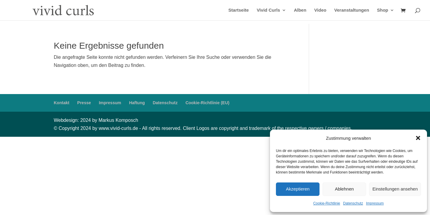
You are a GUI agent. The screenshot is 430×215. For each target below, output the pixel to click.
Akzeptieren (297, 188)
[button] (418, 138)
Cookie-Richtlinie (326, 203)
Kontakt (61, 102)
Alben (300, 10)
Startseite (238, 10)
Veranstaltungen (351, 10)
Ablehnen (344, 188)
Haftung (137, 102)
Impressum (375, 203)
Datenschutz (353, 203)
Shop (382, 10)
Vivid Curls (268, 10)
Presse (84, 102)
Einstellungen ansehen (395, 188)
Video (320, 10)
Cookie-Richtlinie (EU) (207, 102)
